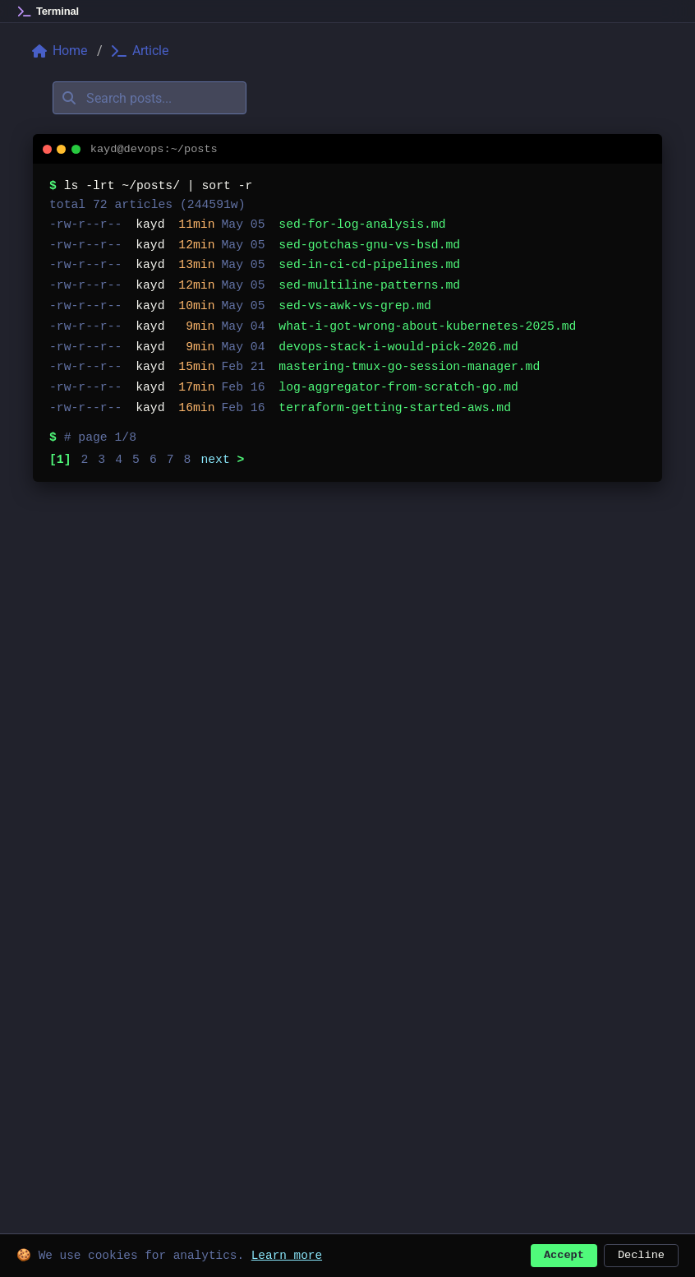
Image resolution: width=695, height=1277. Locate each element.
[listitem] (347, 225)
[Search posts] (149, 97)
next (222, 459)
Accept (564, 1253)
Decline (641, 1253)
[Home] (48, 11)
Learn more (286, 1253)
